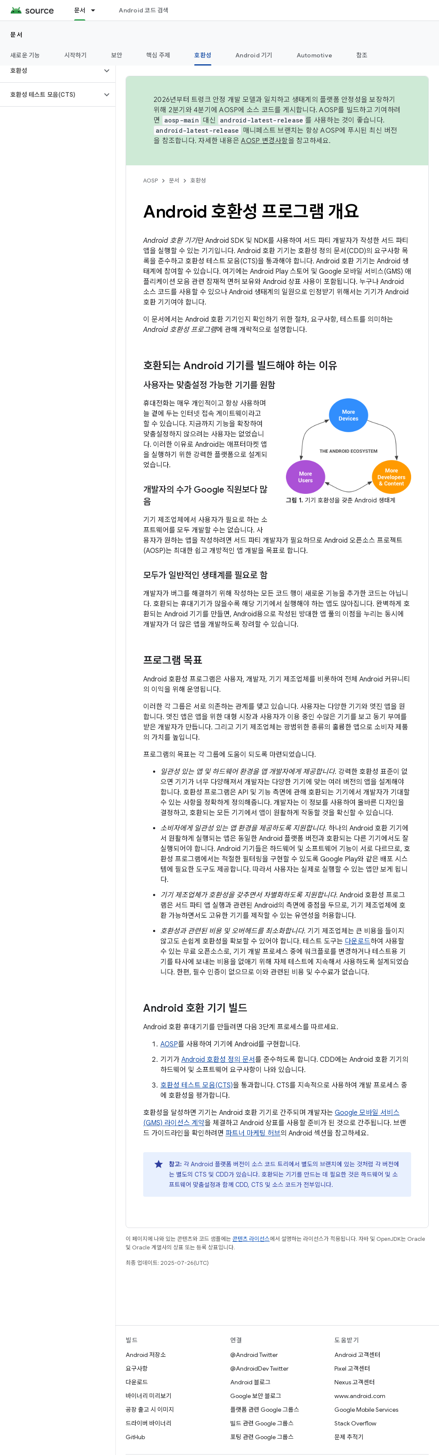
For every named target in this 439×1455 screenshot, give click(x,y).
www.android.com (359, 1396)
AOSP (150, 180)
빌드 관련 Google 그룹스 (262, 1423)
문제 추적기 (349, 1437)
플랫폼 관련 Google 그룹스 (264, 1409)
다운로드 (357, 941)
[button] (51, 71)
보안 (117, 55)
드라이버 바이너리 (148, 1423)
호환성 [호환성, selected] (202, 55)
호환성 (198, 180)
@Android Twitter (254, 1355)
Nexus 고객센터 (354, 1382)
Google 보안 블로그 (255, 1396)
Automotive (315, 55)
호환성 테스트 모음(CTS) (196, 1085)
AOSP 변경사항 (264, 141)
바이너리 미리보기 (148, 1396)
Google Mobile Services (366, 1409)
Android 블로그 (250, 1382)
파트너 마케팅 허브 (253, 1133)
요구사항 (137, 1368)
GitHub (135, 1437)
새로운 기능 (25, 55)
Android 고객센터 (357, 1355)
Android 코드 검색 (143, 10)
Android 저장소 (146, 1355)
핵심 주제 (158, 55)
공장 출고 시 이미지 (150, 1409)
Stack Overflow (355, 1423)
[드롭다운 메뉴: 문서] (96, 10)
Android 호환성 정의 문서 (218, 1059)
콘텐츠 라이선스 (251, 1239)
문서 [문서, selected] (80, 10)
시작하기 (75, 55)
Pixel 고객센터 (352, 1368)
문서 (16, 35)
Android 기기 (254, 55)
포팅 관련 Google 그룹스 (262, 1437)
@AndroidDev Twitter (259, 1368)
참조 (362, 55)
